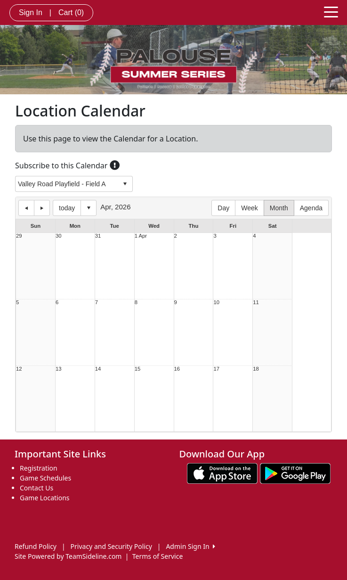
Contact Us (36, 487)
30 (59, 236)
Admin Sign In (190, 546)
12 (19, 369)
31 (98, 236)
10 (216, 302)
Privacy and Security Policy (111, 546)
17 (216, 369)
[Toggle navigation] (331, 11)
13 (59, 369)
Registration (38, 468)
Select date (89, 208)
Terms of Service (157, 556)
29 (19, 236)
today (67, 208)
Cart (71, 12)
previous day (26, 208)
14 (98, 369)
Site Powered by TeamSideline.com (68, 556)
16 (177, 369)
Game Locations (45, 497)
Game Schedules (45, 477)
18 (256, 369)
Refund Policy (35, 546)
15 (138, 369)
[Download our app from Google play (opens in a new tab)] (295, 472)
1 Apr (141, 236)
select (124, 183)
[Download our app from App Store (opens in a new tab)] (222, 472)
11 (256, 302)
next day (42, 208)
